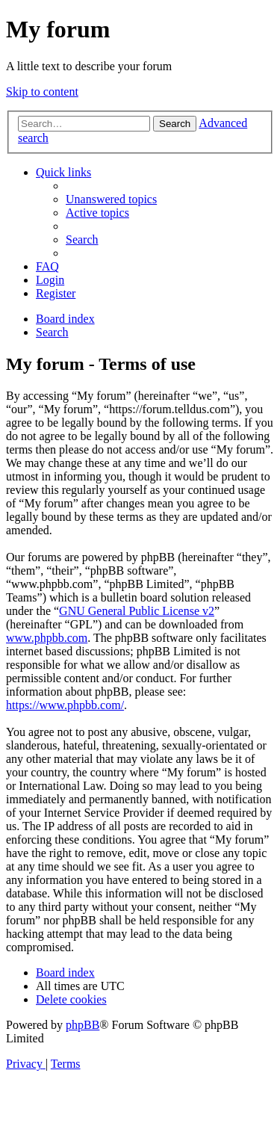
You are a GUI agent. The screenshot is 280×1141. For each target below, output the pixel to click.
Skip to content (42, 91)
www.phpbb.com (46, 637)
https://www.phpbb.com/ (65, 705)
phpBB (82, 1024)
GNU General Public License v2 (136, 610)
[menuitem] (111, 199)
